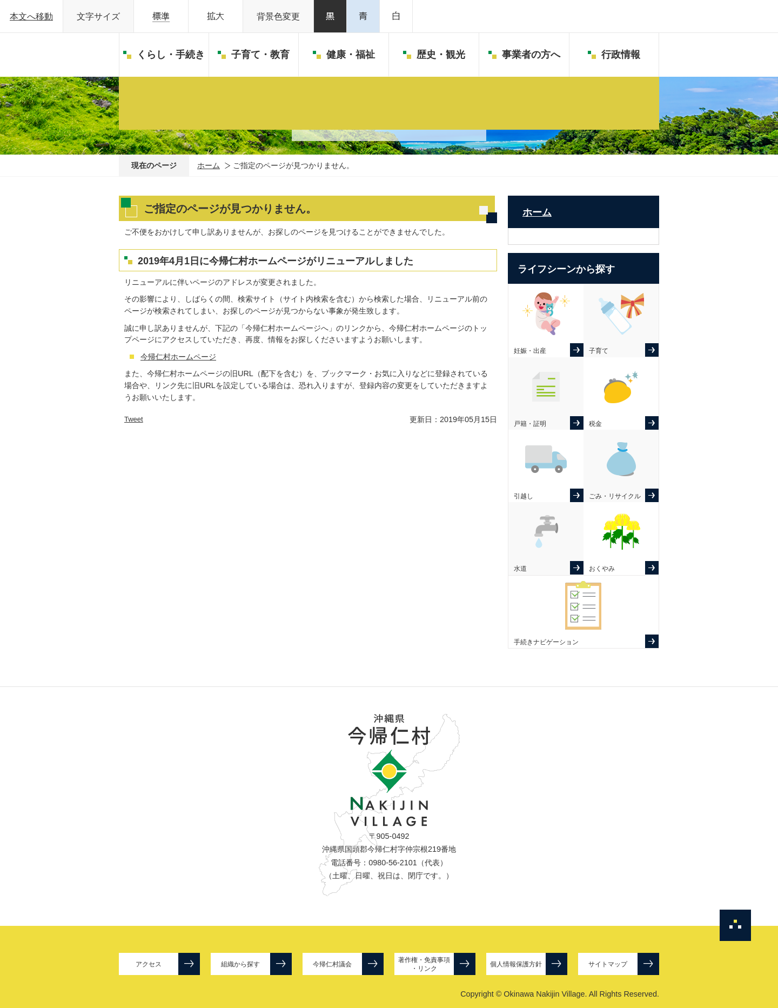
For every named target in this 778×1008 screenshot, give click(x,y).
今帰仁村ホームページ (178, 356)
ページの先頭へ (735, 925)
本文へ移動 (31, 16)
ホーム (208, 165)
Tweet (133, 419)
